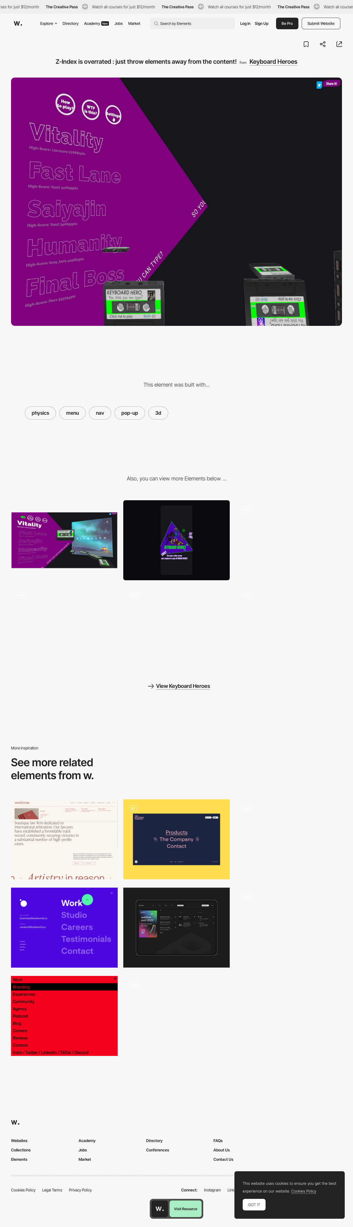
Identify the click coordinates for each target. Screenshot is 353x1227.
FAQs (218, 1140)
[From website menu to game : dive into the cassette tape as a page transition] (176, 626)
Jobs (118, 23)
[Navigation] (64, 928)
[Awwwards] (18, 23)
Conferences (157, 1150)
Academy (96, 23)
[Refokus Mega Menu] (176, 928)
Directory (71, 23)
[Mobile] (176, 540)
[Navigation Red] (64, 1016)
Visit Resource (185, 1209)
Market (134, 23)
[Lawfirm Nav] (64, 839)
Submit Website (321, 23)
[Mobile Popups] (288, 928)
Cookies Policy (23, 1190)
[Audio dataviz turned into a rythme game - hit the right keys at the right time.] (288, 626)
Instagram (212, 1190)
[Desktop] (64, 540)
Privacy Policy (80, 1190)
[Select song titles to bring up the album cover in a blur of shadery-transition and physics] (64, 626)
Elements (19, 1159)
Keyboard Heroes (273, 61)
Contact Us (223, 1159)
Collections (21, 1150)
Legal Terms (52, 1190)
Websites (19, 1140)
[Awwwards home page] (159, 1209)
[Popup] (176, 1016)
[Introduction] (288, 839)
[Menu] (176, 839)
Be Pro (287, 23)
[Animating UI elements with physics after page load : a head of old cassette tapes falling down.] (288, 540)
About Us (221, 1150)
